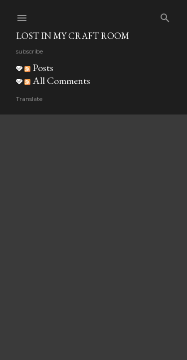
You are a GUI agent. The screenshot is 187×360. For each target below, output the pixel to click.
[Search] (165, 16)
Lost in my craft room (72, 36)
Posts (38, 67)
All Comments (57, 80)
